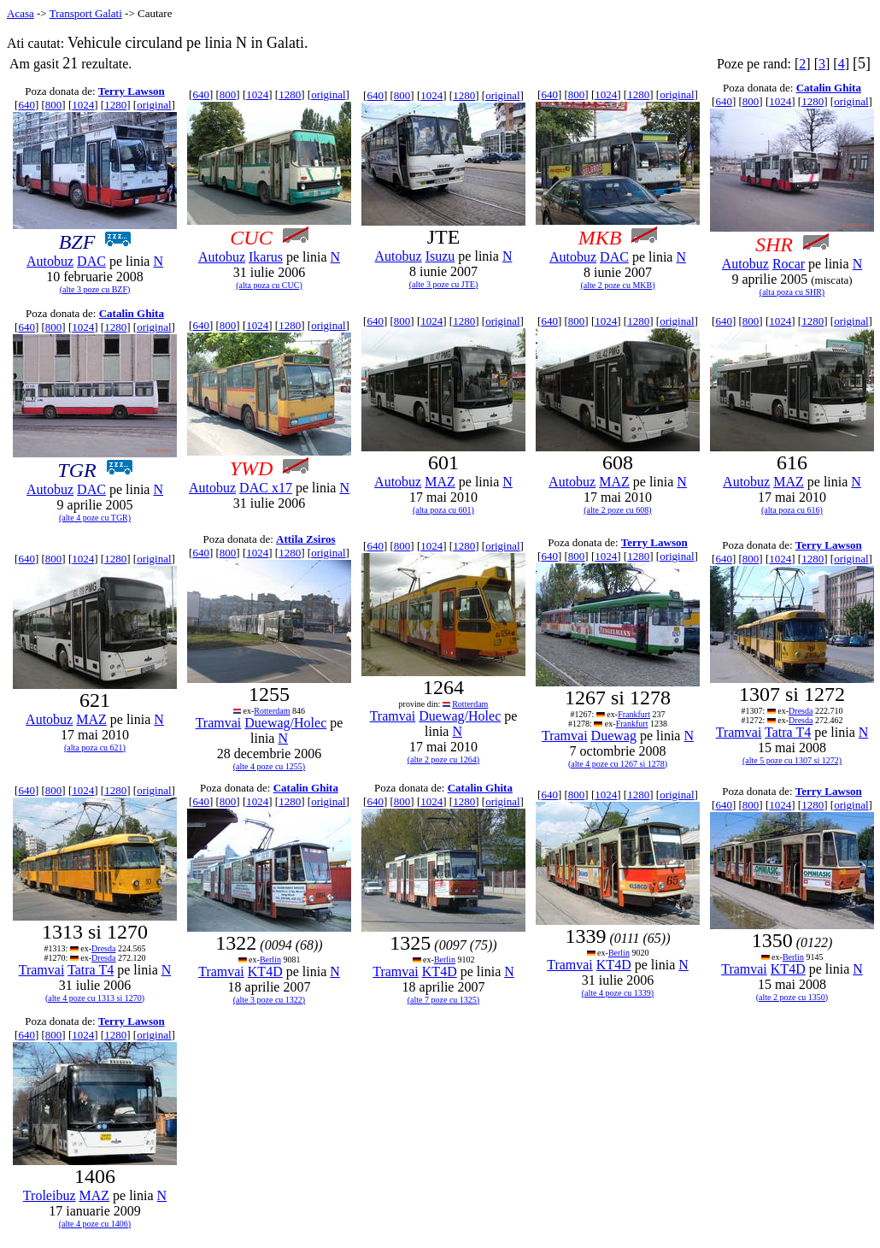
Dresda (801, 710)
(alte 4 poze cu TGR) (95, 517)
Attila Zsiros (305, 539)
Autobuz (49, 261)
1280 (115, 104)
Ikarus (266, 257)
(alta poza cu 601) (443, 510)
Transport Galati (86, 13)
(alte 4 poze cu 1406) (95, 1223)
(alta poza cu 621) (95, 747)
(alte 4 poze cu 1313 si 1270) (94, 998)
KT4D (265, 971)
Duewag (614, 735)
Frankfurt (634, 714)
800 (53, 104)
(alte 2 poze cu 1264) (443, 759)
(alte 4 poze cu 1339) (618, 993)
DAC (91, 261)
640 (26, 104)
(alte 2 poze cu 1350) (792, 997)
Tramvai (219, 722)
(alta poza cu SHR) (792, 292)
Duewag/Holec (285, 722)
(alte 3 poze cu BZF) (95, 289)
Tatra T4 (788, 732)
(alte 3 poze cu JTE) (443, 284)
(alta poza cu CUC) (269, 285)
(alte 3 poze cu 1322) (269, 999)
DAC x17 (265, 487)
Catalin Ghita (828, 87)
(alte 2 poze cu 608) (617, 510)
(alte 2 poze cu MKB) (617, 285)
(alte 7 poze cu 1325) (443, 999)
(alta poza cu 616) (792, 510)
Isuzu (440, 256)
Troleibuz (49, 1195)
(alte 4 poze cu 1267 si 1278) (617, 763)
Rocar (788, 263)
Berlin (270, 959)
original (154, 104)
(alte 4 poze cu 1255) (269, 766)
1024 (83, 104)
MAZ (440, 481)
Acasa (20, 13)
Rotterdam (272, 710)
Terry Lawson (131, 91)
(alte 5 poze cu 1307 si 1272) (792, 760)
